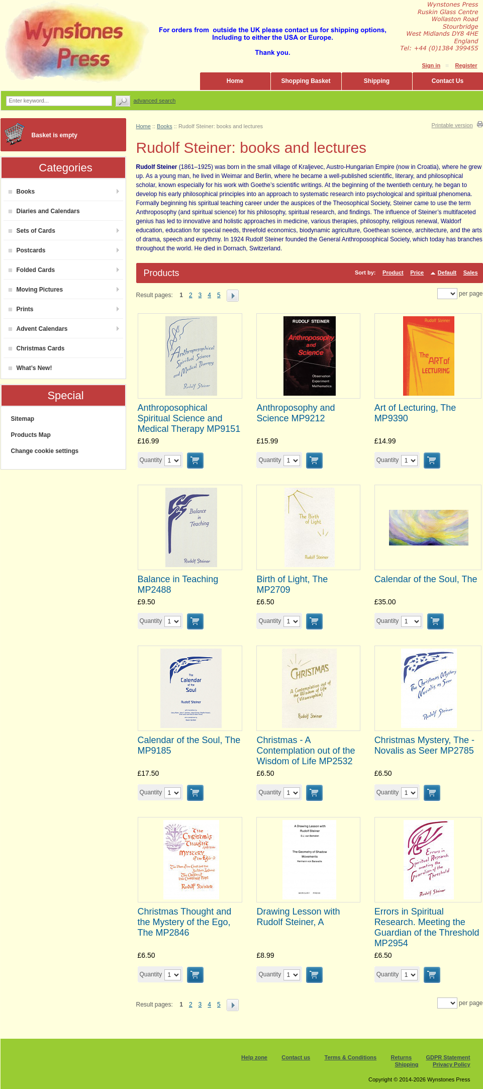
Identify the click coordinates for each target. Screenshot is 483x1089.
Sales (470, 272)
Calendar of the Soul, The (425, 579)
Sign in (431, 65)
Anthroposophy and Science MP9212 (295, 413)
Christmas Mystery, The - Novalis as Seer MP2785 (424, 745)
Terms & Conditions (351, 1057)
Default (447, 272)
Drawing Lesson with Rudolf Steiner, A (298, 916)
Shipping (377, 80)
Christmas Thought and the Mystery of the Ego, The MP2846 (185, 922)
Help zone (254, 1057)
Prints (21, 309)
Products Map (31, 434)
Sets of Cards (32, 230)
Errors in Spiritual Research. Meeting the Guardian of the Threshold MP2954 (426, 927)
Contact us (295, 1057)
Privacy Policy (451, 1064)
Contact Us (447, 80)
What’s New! (30, 368)
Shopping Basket (305, 80)
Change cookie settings (45, 451)
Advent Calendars (38, 328)
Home (235, 80)
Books (22, 191)
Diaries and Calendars (44, 211)
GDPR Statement (448, 1057)
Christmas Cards (37, 348)
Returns (401, 1057)
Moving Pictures (36, 289)
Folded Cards (32, 270)
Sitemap (23, 418)
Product (393, 272)
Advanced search (155, 101)
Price (417, 272)
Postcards (27, 250)
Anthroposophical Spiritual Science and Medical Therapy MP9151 (189, 418)
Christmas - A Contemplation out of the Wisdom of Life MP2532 (305, 750)
